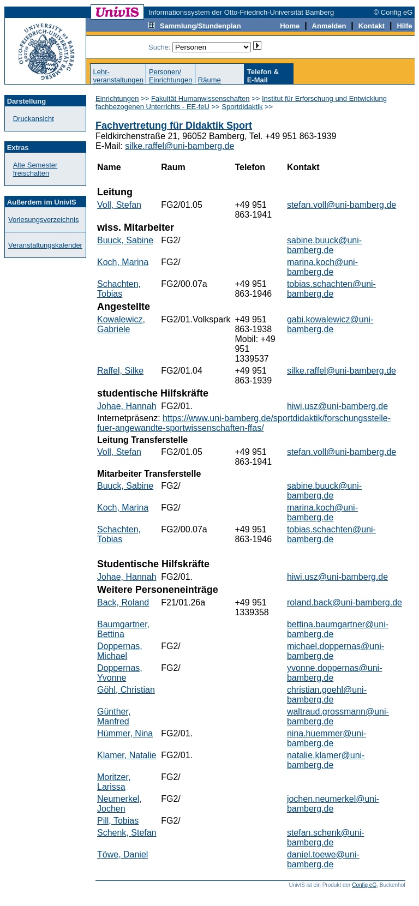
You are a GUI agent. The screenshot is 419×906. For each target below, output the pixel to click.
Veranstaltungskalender (45, 245)
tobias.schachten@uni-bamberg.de (331, 288)
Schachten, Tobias (119, 288)
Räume (209, 80)
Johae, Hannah (127, 406)
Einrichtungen (117, 98)
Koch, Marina (122, 262)
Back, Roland (123, 602)
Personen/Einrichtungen (171, 76)
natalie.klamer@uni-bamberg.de (326, 760)
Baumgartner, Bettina (123, 629)
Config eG (364, 885)
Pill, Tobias (118, 820)
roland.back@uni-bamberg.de (344, 602)
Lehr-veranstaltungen (118, 76)
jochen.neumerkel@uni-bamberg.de (333, 803)
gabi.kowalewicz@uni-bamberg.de (330, 324)
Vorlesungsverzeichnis (43, 219)
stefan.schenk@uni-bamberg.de (325, 837)
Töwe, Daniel (122, 854)
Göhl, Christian (126, 689)
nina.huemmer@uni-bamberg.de (326, 738)
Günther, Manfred (113, 716)
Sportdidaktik (242, 107)
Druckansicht (33, 119)
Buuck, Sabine (125, 240)
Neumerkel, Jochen (119, 803)
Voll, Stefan (119, 204)
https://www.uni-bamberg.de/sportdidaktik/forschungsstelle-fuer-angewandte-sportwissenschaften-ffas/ (244, 423)
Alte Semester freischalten (35, 169)
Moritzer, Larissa (113, 781)
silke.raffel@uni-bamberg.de (179, 146)
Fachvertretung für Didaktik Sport (173, 125)
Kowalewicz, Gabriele (121, 324)
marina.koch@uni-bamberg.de (322, 267)
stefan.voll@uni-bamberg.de (341, 204)
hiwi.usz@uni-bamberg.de (337, 406)
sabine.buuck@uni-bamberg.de (324, 245)
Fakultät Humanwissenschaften (200, 98)
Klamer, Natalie (127, 755)
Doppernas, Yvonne (119, 672)
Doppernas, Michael (119, 651)
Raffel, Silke (120, 370)
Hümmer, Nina (125, 733)
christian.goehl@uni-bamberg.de (327, 694)
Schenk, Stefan (127, 832)
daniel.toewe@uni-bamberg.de (323, 859)
